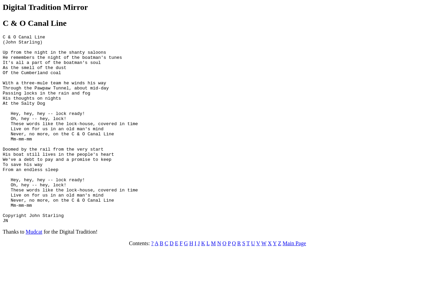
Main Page (294, 281)
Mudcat (34, 269)
